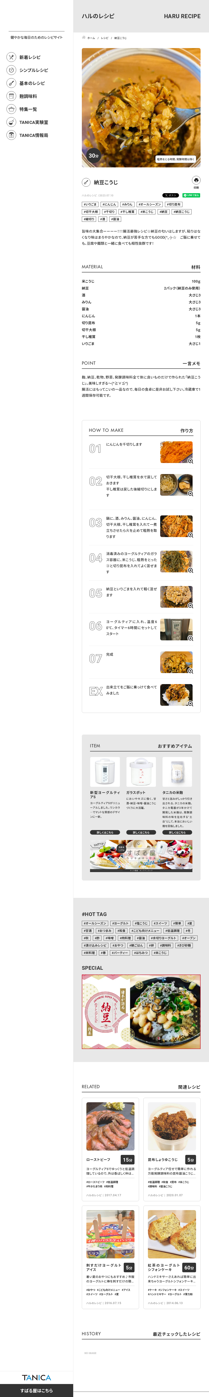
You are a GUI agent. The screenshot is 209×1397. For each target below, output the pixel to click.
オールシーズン (150, 204)
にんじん (110, 204)
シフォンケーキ (168, 1290)
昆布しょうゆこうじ (163, 1159)
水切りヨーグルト (164, 938)
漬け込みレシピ (96, 945)
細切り (90, 219)
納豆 (164, 212)
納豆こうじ (182, 212)
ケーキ (153, 1290)
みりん (128, 204)
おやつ (118, 945)
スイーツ (161, 923)
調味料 (166, 945)
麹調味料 (28, 115)
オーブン (189, 938)
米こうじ (148, 212)
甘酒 (89, 931)
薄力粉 (189, 1294)
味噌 (111, 938)
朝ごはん (137, 945)
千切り (110, 212)
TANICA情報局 (33, 154)
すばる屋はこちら (36, 1390)
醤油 (116, 219)
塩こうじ (142, 923)
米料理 (90, 953)
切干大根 (92, 212)
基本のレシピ (32, 102)
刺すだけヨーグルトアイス (104, 1267)
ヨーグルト (121, 923)
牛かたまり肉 (95, 1186)
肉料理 (126, 938)
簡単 (178, 923)
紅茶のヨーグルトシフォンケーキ (164, 1267)
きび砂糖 (185, 945)
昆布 (174, 1182)
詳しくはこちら (105, 832)
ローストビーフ (98, 1159)
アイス (126, 1290)
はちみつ (142, 953)
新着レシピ (30, 76)
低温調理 (173, 931)
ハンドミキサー (157, 1294)
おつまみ (105, 931)
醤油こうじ (166, 1186)
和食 (122, 931)
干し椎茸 (128, 212)
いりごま (91, 204)
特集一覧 (28, 128)
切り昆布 (175, 204)
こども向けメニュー (146, 931)
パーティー (121, 953)
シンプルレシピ (33, 89)
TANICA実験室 (33, 141)
